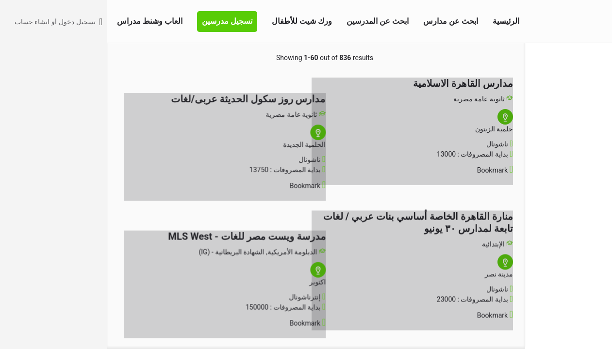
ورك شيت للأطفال (195, 21)
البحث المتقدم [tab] (577, 57)
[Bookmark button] (403, 170)
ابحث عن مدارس (343, 21)
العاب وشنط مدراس (42, 21)
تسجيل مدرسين (120, 21)
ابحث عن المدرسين (270, 21)
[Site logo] (593, 21)
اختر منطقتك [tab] (532, 57)
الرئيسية (398, 21)
